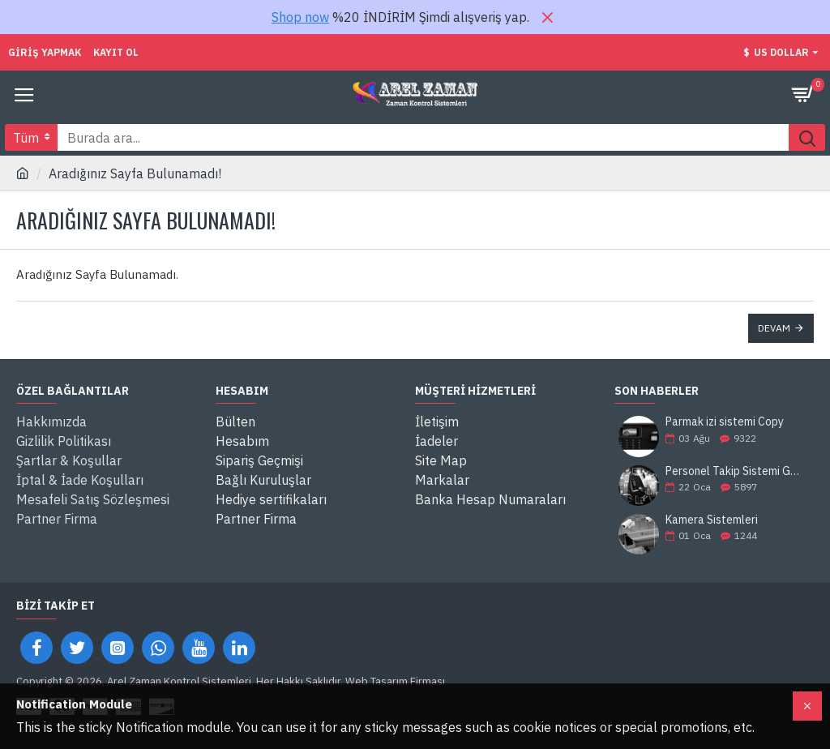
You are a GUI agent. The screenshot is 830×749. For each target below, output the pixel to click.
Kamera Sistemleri (711, 520)
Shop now (300, 17)
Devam (774, 328)
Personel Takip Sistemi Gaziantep (734, 471)
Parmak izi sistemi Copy (724, 422)
